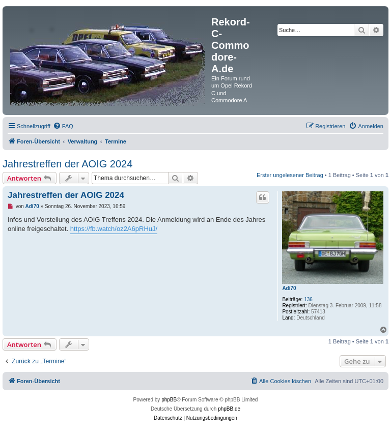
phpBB (169, 399)
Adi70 (289, 288)
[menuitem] (63, 126)
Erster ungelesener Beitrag (290, 175)
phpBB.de (229, 409)
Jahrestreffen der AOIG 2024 (67, 163)
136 (308, 299)
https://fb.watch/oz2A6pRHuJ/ (113, 229)
